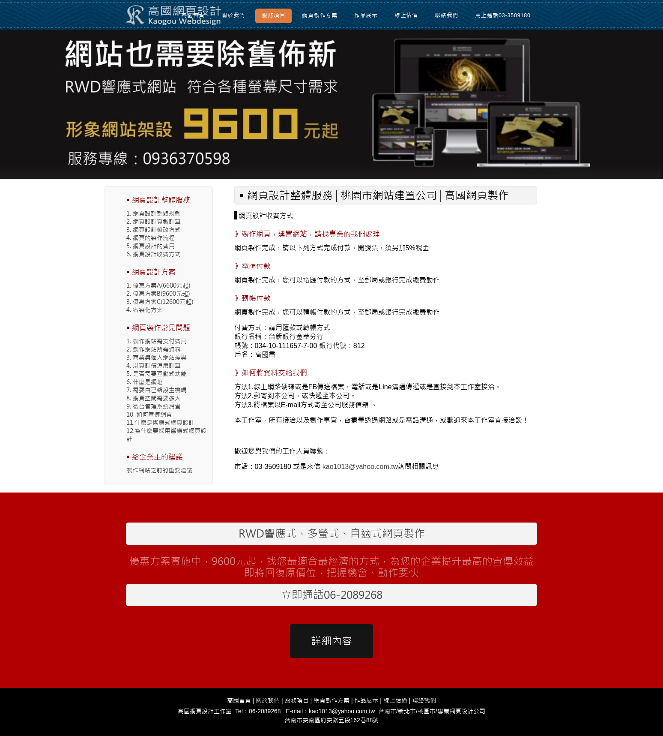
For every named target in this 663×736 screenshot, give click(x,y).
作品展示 (366, 15)
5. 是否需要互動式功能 (156, 374)
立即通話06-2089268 (331, 594)
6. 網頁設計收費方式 (153, 254)
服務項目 (273, 15)
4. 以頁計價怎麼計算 (153, 366)
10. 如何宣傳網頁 (149, 414)
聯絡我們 (446, 15)
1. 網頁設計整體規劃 (153, 213)
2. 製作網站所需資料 (153, 349)
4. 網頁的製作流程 (150, 238)
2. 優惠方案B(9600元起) (158, 293)
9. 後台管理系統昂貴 (153, 406)
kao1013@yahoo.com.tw (360, 466)
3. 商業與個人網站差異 (156, 357)
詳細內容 (331, 641)
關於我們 (233, 15)
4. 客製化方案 (144, 310)
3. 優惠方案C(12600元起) (159, 302)
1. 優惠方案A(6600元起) (158, 285)
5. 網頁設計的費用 (150, 246)
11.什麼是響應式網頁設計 (160, 423)
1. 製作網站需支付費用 (156, 341)
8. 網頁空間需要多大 (153, 398)
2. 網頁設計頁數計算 (153, 221)
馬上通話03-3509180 (503, 15)
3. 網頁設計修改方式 (153, 230)
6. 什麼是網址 (144, 382)
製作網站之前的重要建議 (159, 470)
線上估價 (406, 15)
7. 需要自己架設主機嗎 (156, 390)
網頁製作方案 (319, 15)
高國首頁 (193, 15)
